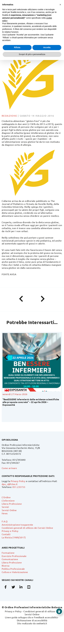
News (5, 513)
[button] (60, 4)
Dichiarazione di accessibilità (32, 620)
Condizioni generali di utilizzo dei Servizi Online (27, 527)
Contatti (6, 534)
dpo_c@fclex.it (10, 484)
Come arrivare (9, 468)
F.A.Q (4, 521)
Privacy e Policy (10, 530)
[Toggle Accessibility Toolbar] (59, 611)
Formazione (8, 552)
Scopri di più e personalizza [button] (32, 54)
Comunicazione (10, 559)
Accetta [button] (47, 47)
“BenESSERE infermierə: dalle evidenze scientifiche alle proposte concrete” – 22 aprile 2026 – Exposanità (31, 402)
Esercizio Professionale (14, 556)
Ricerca (5, 565)
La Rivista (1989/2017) (14, 537)
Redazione (9, 115)
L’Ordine (6, 497)
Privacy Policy (18, 481)
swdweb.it (41, 623)
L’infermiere (8, 500)
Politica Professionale (13, 568)
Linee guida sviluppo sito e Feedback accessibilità (31, 617)
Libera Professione (12, 503)
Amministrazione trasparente (17, 524)
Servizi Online (9, 510)
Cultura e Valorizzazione (15, 572)
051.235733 (18, 486)
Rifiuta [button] (17, 47)
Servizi (5, 506)
